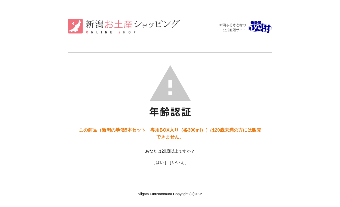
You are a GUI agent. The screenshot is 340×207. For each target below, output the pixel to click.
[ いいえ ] (178, 162)
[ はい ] (159, 162)
